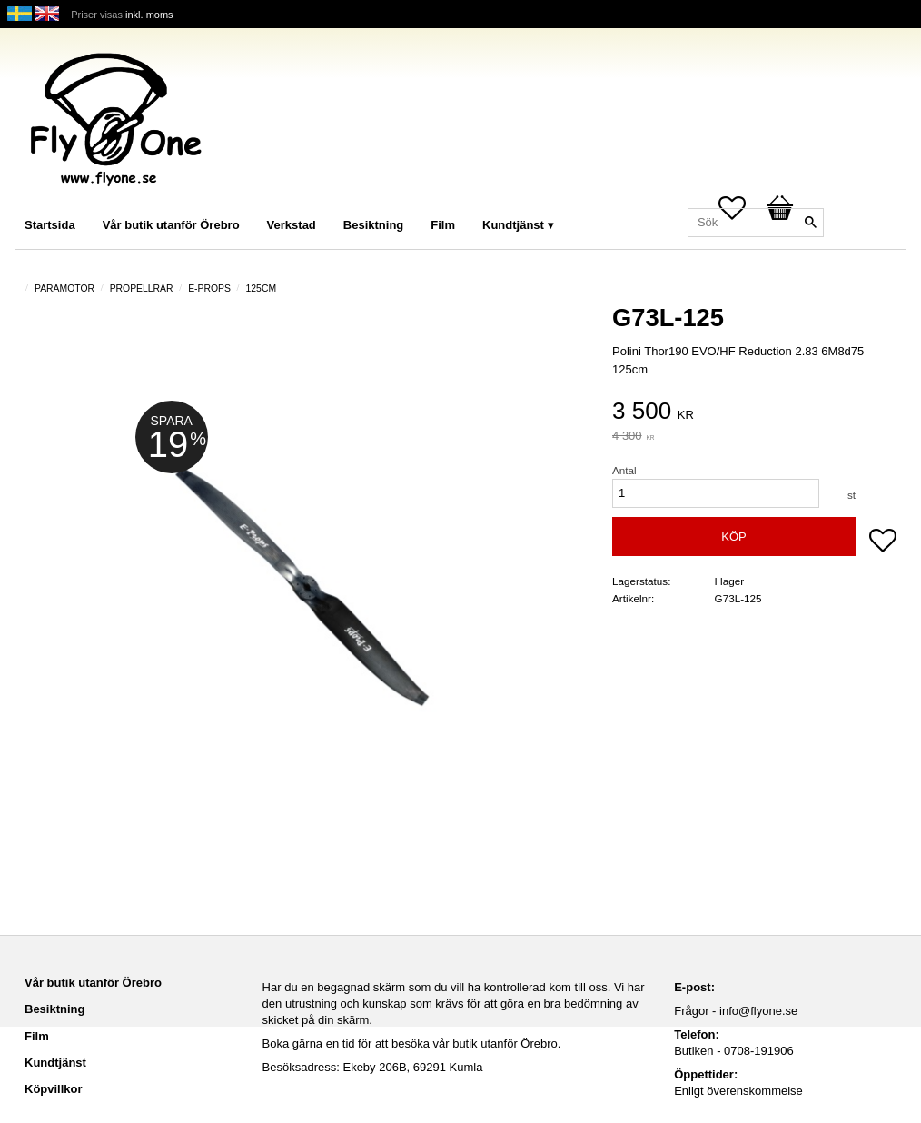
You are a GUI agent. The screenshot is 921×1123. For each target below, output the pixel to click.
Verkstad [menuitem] (291, 225)
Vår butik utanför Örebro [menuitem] (171, 225)
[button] (882, 542)
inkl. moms (149, 14)
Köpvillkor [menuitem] (54, 1089)
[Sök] (810, 222)
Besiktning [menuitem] (373, 225)
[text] (754, 413)
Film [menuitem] (443, 225)
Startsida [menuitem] (50, 225)
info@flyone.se (758, 1011)
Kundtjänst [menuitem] (513, 225)
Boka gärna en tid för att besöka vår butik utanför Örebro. (411, 1043)
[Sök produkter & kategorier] (756, 222)
